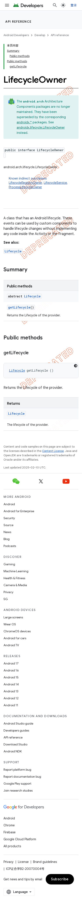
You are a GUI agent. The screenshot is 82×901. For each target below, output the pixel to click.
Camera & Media (15, 585)
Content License (53, 451)
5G (5, 599)
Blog (6, 539)
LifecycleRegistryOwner (25, 183)
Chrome (9, 825)
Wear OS (9, 624)
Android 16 (11, 670)
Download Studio (15, 744)
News (7, 532)
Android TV (11, 645)
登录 (74, 5)
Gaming (9, 564)
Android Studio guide (18, 723)
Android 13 (10, 691)
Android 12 (11, 698)
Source (8, 525)
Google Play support (17, 783)
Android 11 (10, 705)
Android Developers (16, 35)
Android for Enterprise (18, 511)
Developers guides (16, 730)
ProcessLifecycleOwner (25, 187)
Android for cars (14, 638)
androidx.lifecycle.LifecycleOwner (41, 127)
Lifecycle (13, 251)
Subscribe (60, 879)
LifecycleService (55, 183)
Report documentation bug (22, 777)
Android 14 (11, 684)
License (23, 862)
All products (12, 846)
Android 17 (11, 663)
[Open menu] (7, 5)
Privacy (8, 592)
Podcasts (9, 546)
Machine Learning (15, 571)
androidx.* (24, 122)
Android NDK (12, 751)
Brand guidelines (45, 862)
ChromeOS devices (17, 631)
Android (9, 504)
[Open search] (55, 5)
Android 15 (11, 677)
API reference (18, 21)
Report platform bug (17, 770)
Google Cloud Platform (19, 839)
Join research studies (18, 790)
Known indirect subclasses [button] (44, 182)
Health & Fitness (14, 578)
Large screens (13, 617)
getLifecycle (19, 307)
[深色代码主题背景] (75, 365)
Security (9, 518)
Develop (40, 35)
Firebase (9, 832)
